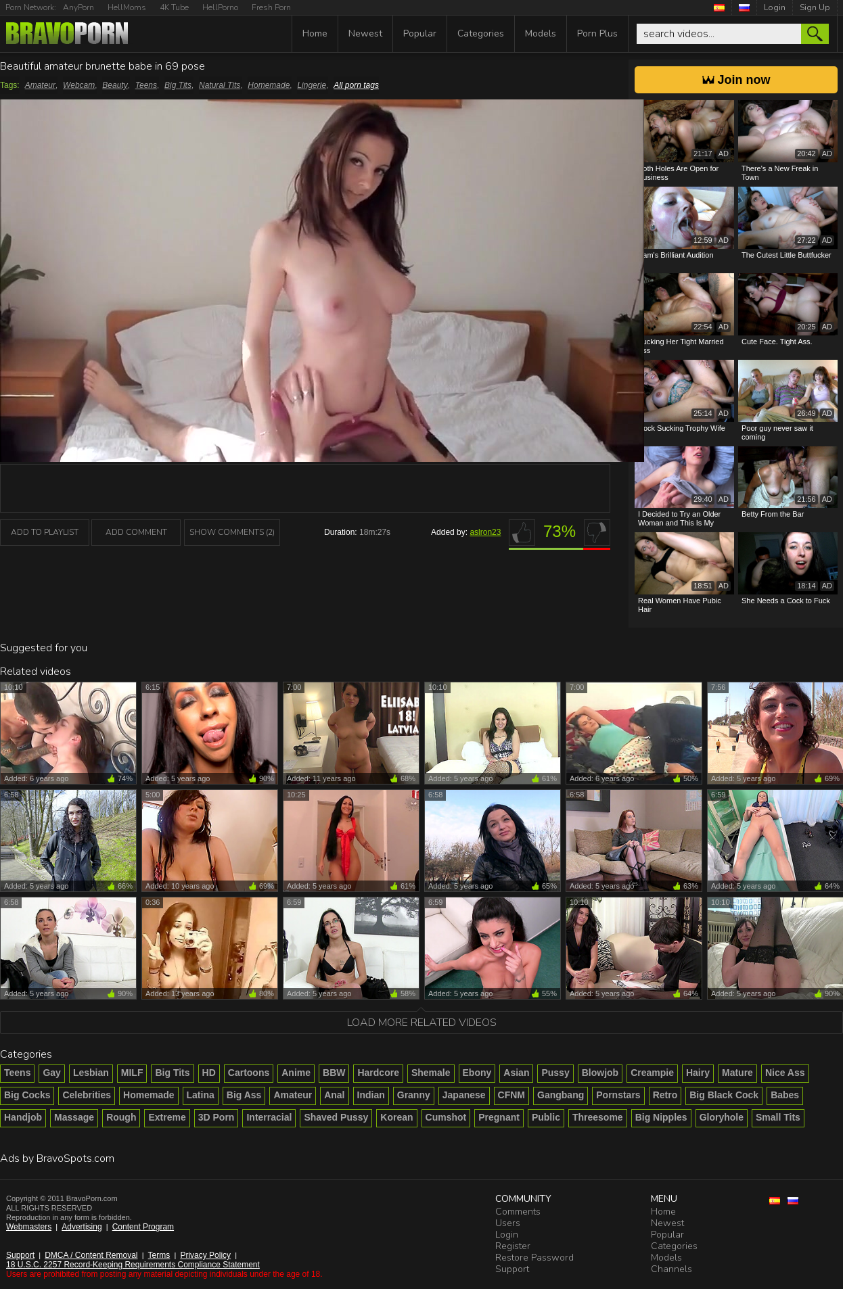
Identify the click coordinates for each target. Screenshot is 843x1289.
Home (314, 33)
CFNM (511, 1094)
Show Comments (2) (232, 532)
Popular (419, 33)
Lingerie (311, 85)
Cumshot (446, 1117)
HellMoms (127, 7)
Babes (785, 1094)
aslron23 (485, 532)
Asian (516, 1072)
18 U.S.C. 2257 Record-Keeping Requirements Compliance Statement (133, 1264)
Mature (737, 1072)
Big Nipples (661, 1117)
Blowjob (600, 1072)
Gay (51, 1072)
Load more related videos (422, 1022)
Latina (200, 1094)
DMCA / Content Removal (91, 1255)
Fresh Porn (271, 7)
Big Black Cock (723, 1094)
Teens (146, 85)
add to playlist (44, 532)
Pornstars (618, 1094)
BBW (334, 1072)
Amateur (40, 85)
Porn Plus (597, 33)
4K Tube (174, 7)
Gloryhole (722, 1117)
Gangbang (560, 1094)
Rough (121, 1117)
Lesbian (91, 1072)
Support (20, 1255)
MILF (132, 1072)
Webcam (79, 85)
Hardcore (377, 1072)
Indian (371, 1094)
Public (546, 1117)
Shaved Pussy (336, 1117)
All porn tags (356, 85)
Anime (296, 1072)
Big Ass (244, 1094)
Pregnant (499, 1117)
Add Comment (136, 532)
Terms (159, 1255)
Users (507, 1223)
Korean (396, 1117)
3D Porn (216, 1117)
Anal (334, 1094)
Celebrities (86, 1094)
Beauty (114, 85)
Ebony (477, 1072)
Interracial (269, 1117)
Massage (74, 1117)
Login (774, 7)
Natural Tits (219, 85)
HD (209, 1072)
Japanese (464, 1094)
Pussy (555, 1072)
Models (540, 33)
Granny (413, 1094)
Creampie (652, 1072)
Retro (665, 1094)
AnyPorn (78, 7)
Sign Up (815, 7)
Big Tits (177, 85)
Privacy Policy (205, 1255)
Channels (671, 1269)
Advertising (81, 1227)
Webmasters (28, 1227)
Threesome (597, 1117)
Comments (518, 1211)
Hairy (698, 1072)
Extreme (166, 1117)
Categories (480, 33)
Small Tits (778, 1117)
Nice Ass (785, 1072)
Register (512, 1246)
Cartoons (248, 1072)
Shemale (431, 1072)
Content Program (143, 1227)
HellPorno (220, 7)
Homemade (269, 85)
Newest (365, 33)
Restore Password (534, 1257)
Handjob (23, 1117)
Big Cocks (27, 1094)
